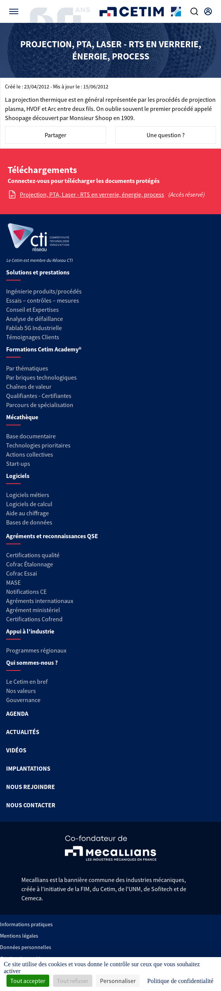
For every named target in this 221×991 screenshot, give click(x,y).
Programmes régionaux (36, 650)
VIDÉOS (16, 750)
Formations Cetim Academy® (43, 349)
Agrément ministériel (33, 610)
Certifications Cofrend (34, 619)
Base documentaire (31, 436)
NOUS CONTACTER (30, 805)
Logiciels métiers (27, 495)
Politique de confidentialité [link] (180, 981)
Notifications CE (26, 591)
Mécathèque (22, 417)
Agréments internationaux (39, 601)
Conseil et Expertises (32, 309)
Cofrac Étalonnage (29, 564)
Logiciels (17, 475)
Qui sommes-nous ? (32, 662)
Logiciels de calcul (29, 504)
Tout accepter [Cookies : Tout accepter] (27, 981)
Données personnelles (25, 947)
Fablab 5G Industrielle (34, 328)
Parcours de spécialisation (39, 405)
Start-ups (18, 463)
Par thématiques (27, 368)
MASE (13, 582)
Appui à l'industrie (30, 631)
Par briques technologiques (41, 377)
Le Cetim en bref (27, 681)
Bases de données (29, 522)
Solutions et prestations (37, 272)
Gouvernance (23, 700)
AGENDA (17, 713)
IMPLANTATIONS (28, 768)
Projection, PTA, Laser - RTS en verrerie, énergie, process (92, 194)
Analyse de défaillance (34, 318)
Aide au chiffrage (27, 513)
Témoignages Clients (32, 337)
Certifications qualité (33, 555)
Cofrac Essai (21, 573)
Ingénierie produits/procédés (44, 291)
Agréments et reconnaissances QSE (52, 536)
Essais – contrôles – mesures (42, 300)
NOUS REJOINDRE (30, 787)
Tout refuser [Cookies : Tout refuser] (73, 981)
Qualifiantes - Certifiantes (38, 395)
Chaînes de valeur (29, 386)
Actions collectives (29, 454)
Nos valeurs (21, 690)
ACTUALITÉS (22, 732)
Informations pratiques (26, 924)
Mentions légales (19, 935)
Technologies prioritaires (38, 445)
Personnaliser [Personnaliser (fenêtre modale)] (118, 981)
